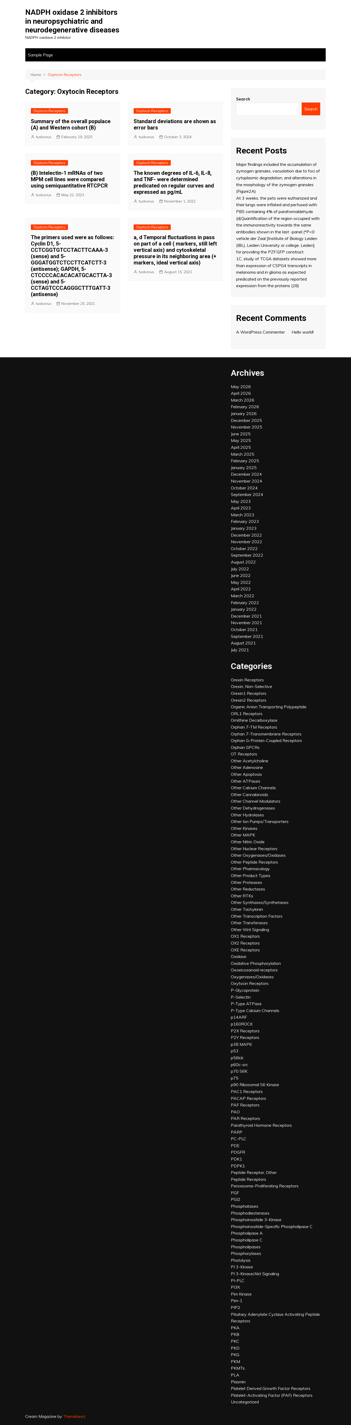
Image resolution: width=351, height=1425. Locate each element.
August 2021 (243, 643)
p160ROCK (242, 1024)
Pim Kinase (241, 1294)
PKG (235, 1354)
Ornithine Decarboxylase (254, 720)
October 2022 (244, 548)
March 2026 (242, 400)
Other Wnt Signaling (250, 929)
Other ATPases (245, 781)
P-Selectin (241, 997)
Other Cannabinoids (249, 794)
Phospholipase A (247, 1233)
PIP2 (235, 1307)
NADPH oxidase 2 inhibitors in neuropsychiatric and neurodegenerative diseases (72, 21)
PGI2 (235, 1199)
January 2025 (244, 467)
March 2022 (242, 595)
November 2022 (246, 541)
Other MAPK (243, 834)
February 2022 (245, 602)
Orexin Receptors (247, 679)
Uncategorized (245, 1401)
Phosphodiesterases (250, 1213)
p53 (234, 1050)
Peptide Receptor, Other (254, 1172)
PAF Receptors (245, 1105)
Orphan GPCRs (245, 747)
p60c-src (239, 1064)
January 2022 (244, 609)
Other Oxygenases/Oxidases (258, 855)
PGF (235, 1192)
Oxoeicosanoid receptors (254, 970)
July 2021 (240, 649)
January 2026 (244, 413)
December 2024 (246, 474)
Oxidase (238, 956)
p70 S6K (239, 1071)
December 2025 (246, 420)
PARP (236, 1132)
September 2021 (247, 636)
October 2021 (244, 629)
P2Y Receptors (245, 1037)
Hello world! (303, 332)
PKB (235, 1334)
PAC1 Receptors (247, 1091)
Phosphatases (244, 1206)
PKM (235, 1361)
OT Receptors (244, 754)
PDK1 (236, 1159)
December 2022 (246, 535)
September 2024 (247, 494)
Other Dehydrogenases (253, 808)
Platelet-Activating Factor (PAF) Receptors (272, 1395)
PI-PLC (238, 1280)
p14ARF (239, 1017)
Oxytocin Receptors (49, 111)
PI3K (235, 1287)
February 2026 (245, 406)
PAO (235, 1111)
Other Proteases (246, 882)
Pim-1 (236, 1300)
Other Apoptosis (246, 774)
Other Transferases (249, 922)
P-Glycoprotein (245, 990)
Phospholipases (246, 1246)
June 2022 (241, 575)
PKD (235, 1348)
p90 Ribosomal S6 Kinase (255, 1084)
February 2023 (245, 521)
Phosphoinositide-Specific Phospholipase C (272, 1226)
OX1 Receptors (245, 936)
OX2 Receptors (245, 943)
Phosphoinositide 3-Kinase (256, 1219)
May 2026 (241, 386)
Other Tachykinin (247, 909)
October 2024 (244, 487)
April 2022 (241, 588)
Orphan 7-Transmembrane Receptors (266, 733)
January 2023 (244, 528)
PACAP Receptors (248, 1098)
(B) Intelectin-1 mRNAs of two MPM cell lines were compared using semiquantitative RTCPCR (69, 179)
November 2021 (246, 622)
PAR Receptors (245, 1118)
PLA (235, 1375)
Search (243, 99)
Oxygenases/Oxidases (252, 976)
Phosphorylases (246, 1253)
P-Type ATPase (246, 1003)
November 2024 (246, 481)
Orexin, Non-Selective (251, 686)
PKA (235, 1327)
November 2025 (246, 427)
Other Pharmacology (250, 868)
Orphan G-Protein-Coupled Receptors (266, 740)
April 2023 (241, 508)
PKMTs (238, 1368)
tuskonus (43, 136)
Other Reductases (248, 889)
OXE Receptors (245, 949)
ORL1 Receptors (246, 713)
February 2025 (245, 460)
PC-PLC (238, 1138)
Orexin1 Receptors (248, 693)
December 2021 (246, 616)
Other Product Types (250, 875)
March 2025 (242, 454)
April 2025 (241, 447)
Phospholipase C (246, 1240)
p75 (234, 1078)
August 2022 (243, 562)
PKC (235, 1341)
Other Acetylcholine (249, 760)
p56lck (237, 1057)
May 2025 (241, 440)
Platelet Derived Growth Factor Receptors (270, 1388)
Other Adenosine (247, 767)
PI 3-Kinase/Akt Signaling (255, 1273)
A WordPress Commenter (260, 332)
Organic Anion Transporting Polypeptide (268, 706)
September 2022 (247, 555)
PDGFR (238, 1152)
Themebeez (74, 1416)
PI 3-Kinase (242, 1266)
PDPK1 (238, 1165)
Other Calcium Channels (253, 787)
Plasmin (238, 1381)
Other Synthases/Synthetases (260, 902)
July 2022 (240, 568)
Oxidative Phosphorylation (256, 963)
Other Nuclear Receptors (254, 848)
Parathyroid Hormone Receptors (261, 1125)
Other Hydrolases (247, 814)
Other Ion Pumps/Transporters (260, 821)
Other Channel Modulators (255, 801)
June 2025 (241, 433)
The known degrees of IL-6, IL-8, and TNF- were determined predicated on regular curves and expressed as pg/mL (174, 182)
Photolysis (241, 1260)
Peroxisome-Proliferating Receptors (265, 1185)
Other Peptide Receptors (254, 862)
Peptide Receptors (248, 1179)
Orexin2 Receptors (248, 700)
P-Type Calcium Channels (255, 1010)
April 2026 (241, 393)
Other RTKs (242, 895)
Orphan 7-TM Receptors (254, 727)
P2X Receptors (245, 1030)
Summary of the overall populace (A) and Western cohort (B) (70, 124)
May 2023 (241, 501)
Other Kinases (244, 828)
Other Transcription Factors (256, 916)
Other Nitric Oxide (248, 841)
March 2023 (242, 514)
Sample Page (40, 54)
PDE (235, 1145)
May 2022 (241, 582)
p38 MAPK (241, 1044)
